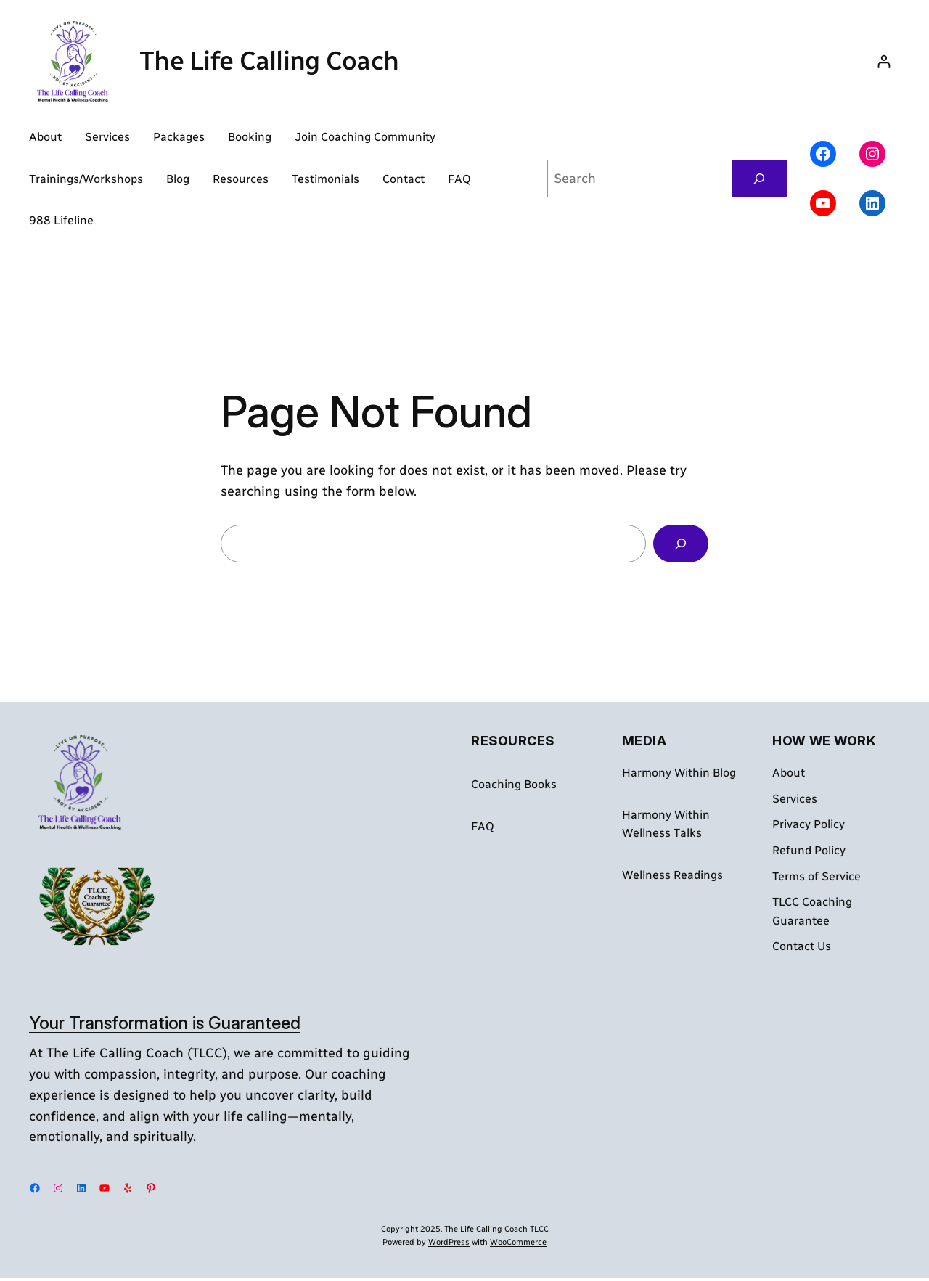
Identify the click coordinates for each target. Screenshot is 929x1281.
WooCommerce (518, 1242)
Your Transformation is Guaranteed (164, 1023)
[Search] (759, 178)
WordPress (449, 1242)
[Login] (883, 61)
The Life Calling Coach (268, 60)
